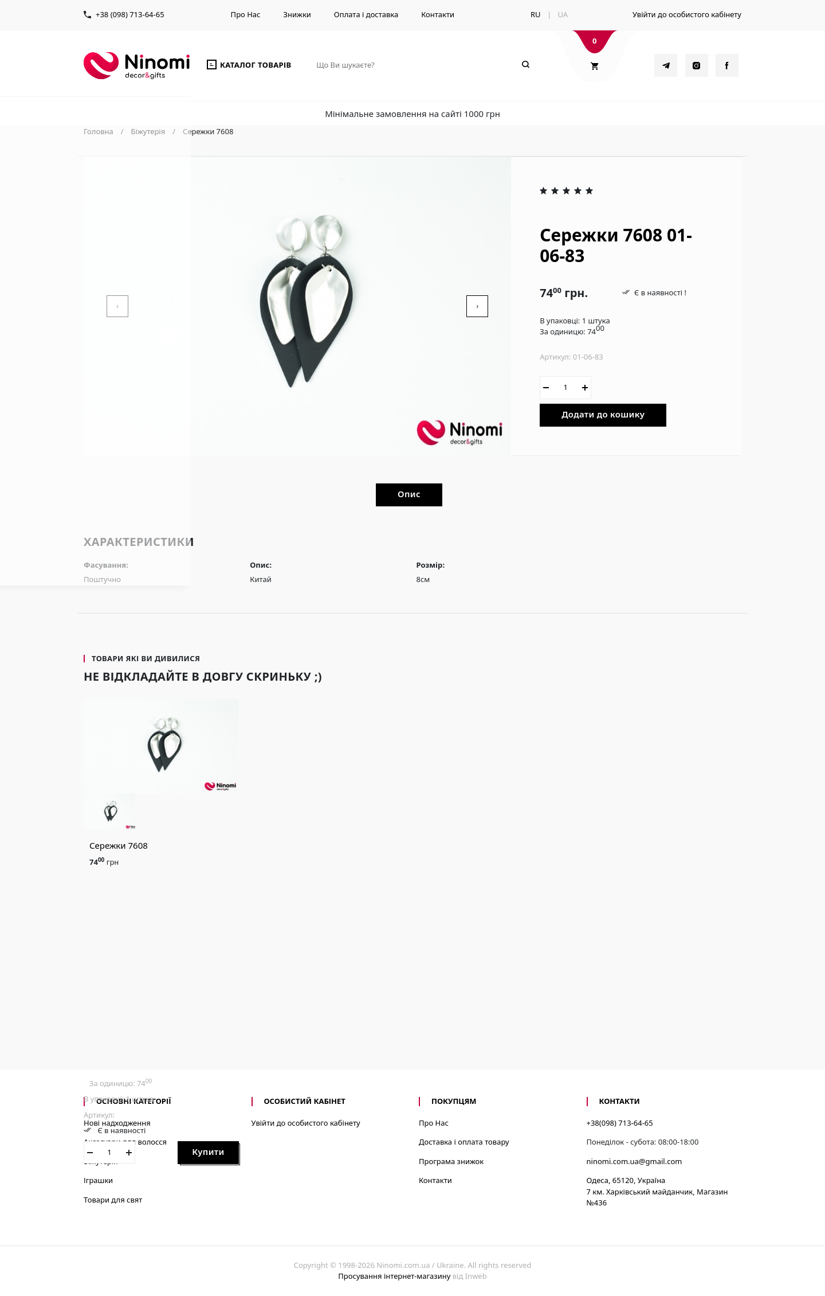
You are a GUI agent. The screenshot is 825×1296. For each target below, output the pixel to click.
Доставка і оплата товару (464, 1142)
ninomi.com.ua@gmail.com (634, 1161)
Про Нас (246, 14)
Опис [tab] (409, 493)
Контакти (437, 14)
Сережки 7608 (118, 845)
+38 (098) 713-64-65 (130, 14)
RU (536, 14)
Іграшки (98, 1180)
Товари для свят (113, 1199)
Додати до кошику (603, 414)
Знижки (297, 14)
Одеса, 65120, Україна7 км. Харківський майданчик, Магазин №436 (657, 1191)
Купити (208, 1151)
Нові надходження (117, 1123)
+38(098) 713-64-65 (620, 1123)
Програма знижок (451, 1161)
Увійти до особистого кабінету (686, 14)
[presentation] (117, 306)
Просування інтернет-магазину (394, 1276)
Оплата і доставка (366, 14)
